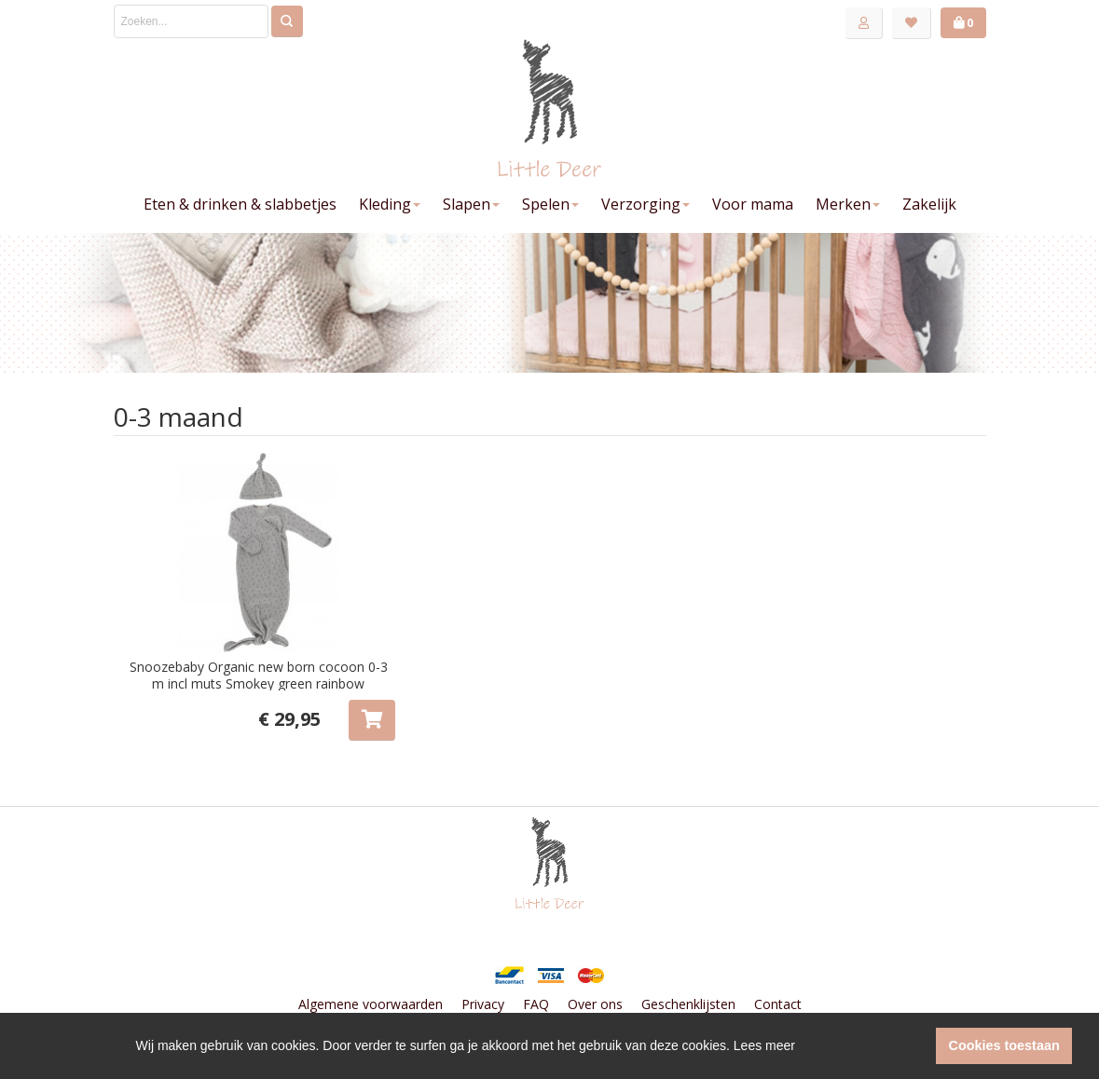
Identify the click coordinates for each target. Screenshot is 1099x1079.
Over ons (595, 1004)
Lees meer (764, 1045)
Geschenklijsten (688, 1004)
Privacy (482, 1004)
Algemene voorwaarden (370, 1004)
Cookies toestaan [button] (1004, 1045)
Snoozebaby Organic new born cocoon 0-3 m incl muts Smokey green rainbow (259, 675)
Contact (778, 1004)
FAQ (536, 1004)
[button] (916, 1046)
